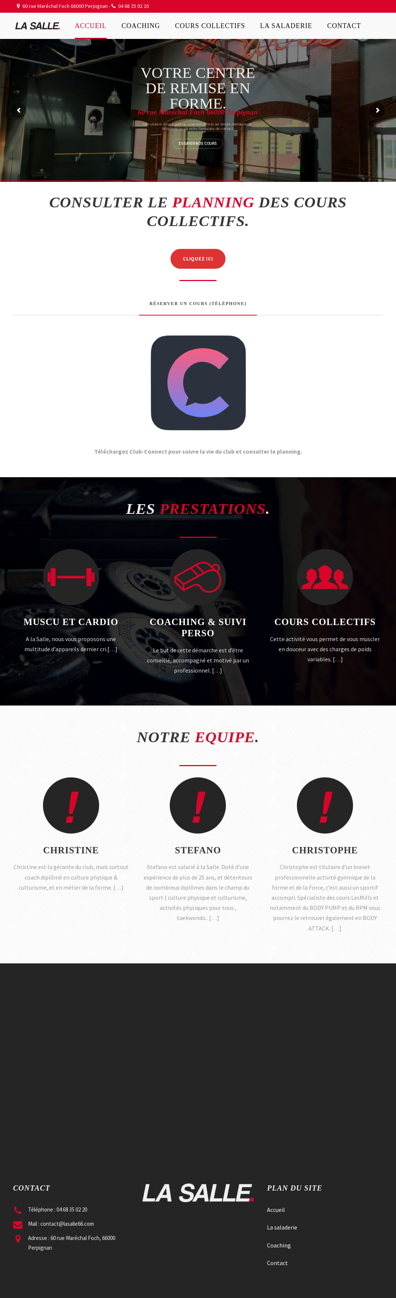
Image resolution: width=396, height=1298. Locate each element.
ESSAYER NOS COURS (198, 143)
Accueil (91, 26)
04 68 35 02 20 (133, 6)
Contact (344, 26)
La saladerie (286, 26)
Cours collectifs (210, 26)
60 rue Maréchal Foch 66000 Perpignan (65, 6)
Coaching (141, 26)
